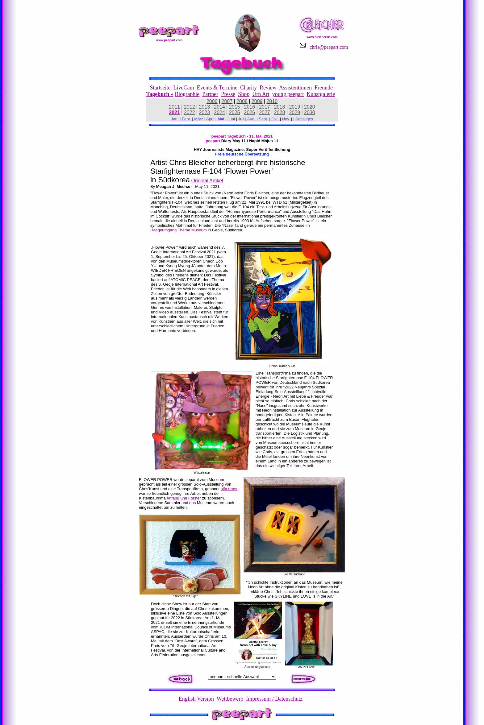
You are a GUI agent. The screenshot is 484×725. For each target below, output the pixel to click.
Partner (210, 94)
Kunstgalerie (321, 94)
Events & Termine (217, 88)
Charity (248, 88)
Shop (243, 94)
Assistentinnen (295, 88)
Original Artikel (207, 180)
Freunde (324, 88)
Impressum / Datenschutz (274, 699)
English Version (196, 699)
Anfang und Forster (184, 498)
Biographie (187, 94)
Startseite (160, 88)
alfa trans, (229, 489)
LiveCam (183, 88)
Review (268, 88)
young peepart (288, 94)
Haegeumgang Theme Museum (178, 230)
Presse (228, 94)
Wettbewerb (230, 699)
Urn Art (260, 94)
